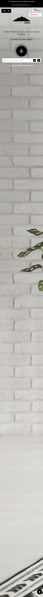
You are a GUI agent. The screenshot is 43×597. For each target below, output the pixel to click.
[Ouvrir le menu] (6, 11)
